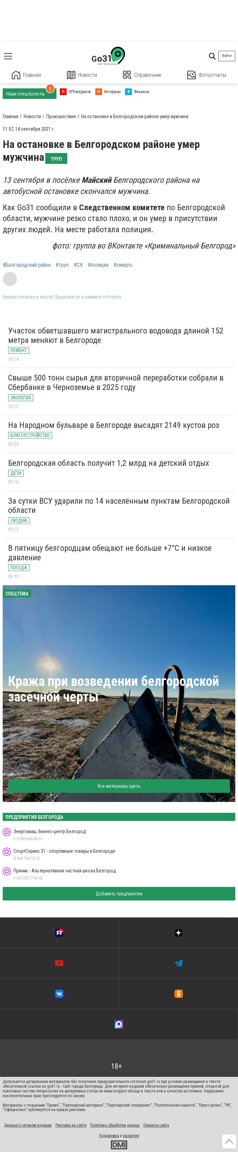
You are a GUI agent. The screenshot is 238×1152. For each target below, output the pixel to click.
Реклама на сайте (71, 1125)
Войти (227, 55)
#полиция (98, 265)
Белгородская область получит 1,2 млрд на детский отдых (108, 463)
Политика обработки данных (115, 1125)
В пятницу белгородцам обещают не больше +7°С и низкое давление (110, 552)
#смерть (123, 265)
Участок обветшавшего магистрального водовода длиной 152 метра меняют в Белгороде (115, 335)
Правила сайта (156, 1125)
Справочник (142, 75)
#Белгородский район (27, 265)
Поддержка (109, 1135)
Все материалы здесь (119, 786)
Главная (26, 75)
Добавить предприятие (119, 893)
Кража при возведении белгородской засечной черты (113, 689)
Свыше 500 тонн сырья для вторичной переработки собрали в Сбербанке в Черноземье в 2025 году (115, 382)
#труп (62, 265)
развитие (131, 1135)
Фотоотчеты (206, 75)
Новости (82, 75)
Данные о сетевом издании (28, 1125)
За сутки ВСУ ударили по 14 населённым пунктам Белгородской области (119, 505)
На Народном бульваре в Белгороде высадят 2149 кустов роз (113, 425)
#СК (78, 265)
